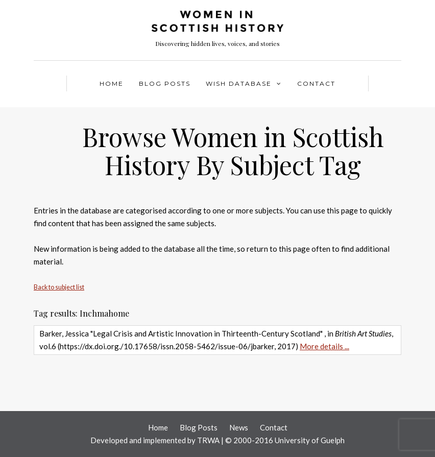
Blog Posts (164, 83)
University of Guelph (310, 440)
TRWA (208, 440)
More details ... (324, 346)
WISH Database (239, 83)
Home (112, 83)
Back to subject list (59, 287)
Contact (316, 83)
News (238, 427)
